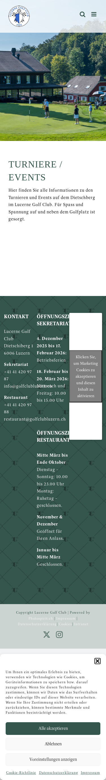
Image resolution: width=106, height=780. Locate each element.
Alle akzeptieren (53, 728)
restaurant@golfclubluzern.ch (35, 419)
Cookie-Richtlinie (21, 772)
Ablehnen (53, 743)
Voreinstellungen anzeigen (53, 759)
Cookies (65, 624)
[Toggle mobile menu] (94, 14)
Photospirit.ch (41, 618)
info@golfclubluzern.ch (28, 386)
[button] (97, 661)
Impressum (90, 772)
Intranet (81, 624)
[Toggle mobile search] (83, 14)
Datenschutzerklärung (58, 772)
